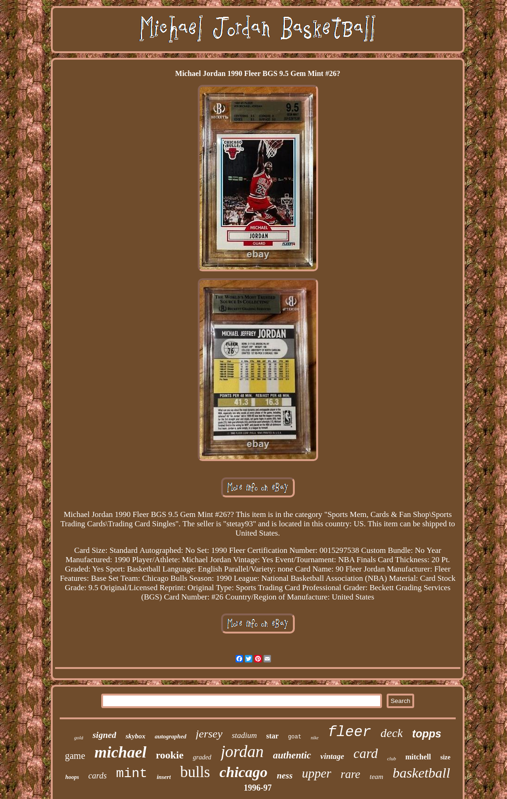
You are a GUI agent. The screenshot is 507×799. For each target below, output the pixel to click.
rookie (169, 755)
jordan (242, 752)
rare (350, 774)
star (272, 736)
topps (426, 734)
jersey (209, 734)
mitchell (418, 757)
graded (202, 757)
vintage (332, 756)
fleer (349, 732)
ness (285, 775)
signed (104, 735)
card (366, 753)
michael (120, 752)
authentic (292, 755)
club (391, 758)
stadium (244, 735)
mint (131, 773)
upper (316, 773)
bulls (195, 772)
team (376, 776)
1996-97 (258, 787)
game (75, 756)
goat (294, 737)
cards (97, 775)
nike (315, 737)
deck (392, 733)
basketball (421, 772)
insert (164, 776)
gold (78, 737)
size (445, 757)
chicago (243, 772)
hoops (72, 777)
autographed (171, 736)
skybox (135, 736)
